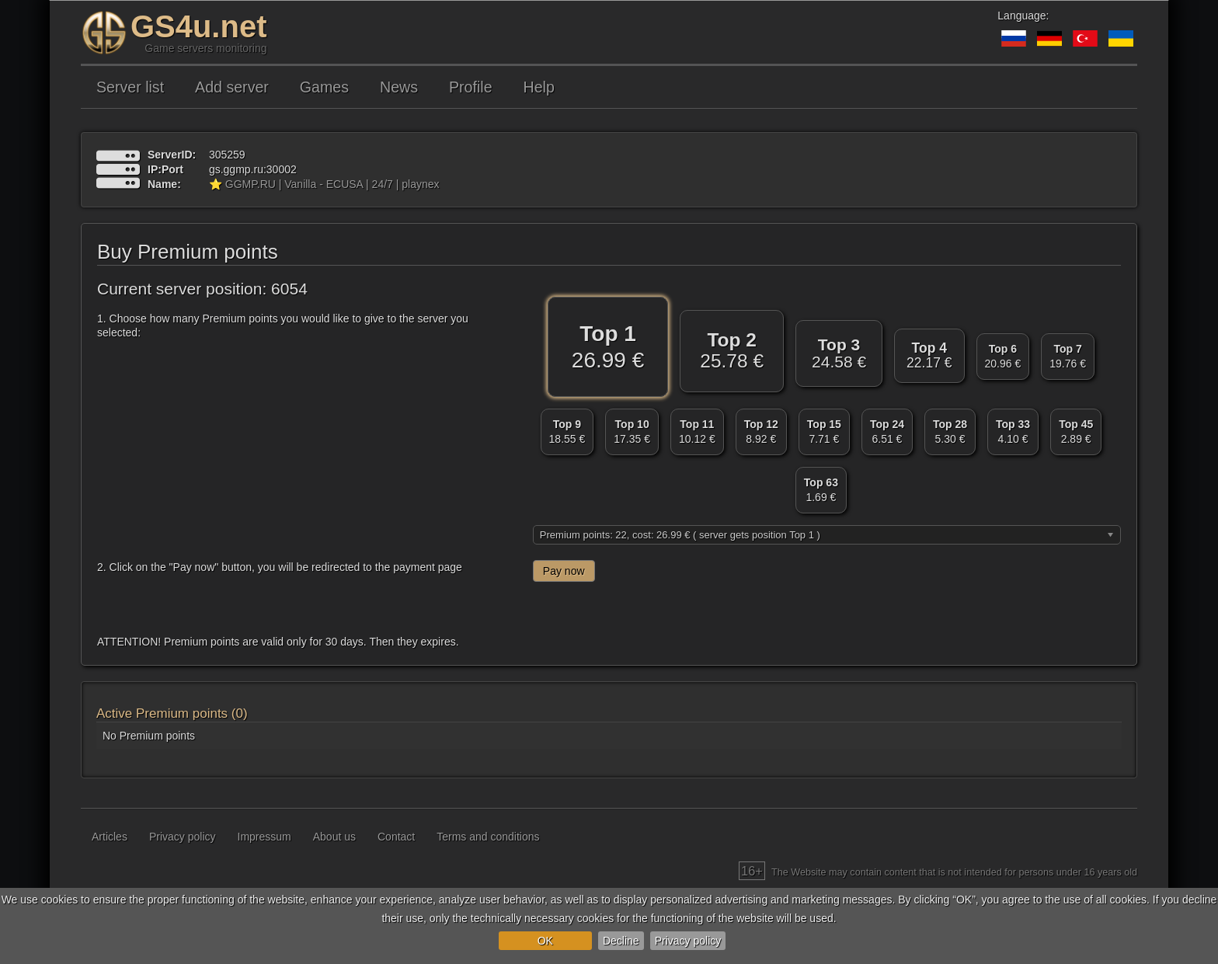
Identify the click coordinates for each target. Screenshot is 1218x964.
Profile (470, 87)
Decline (621, 940)
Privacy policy (688, 940)
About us (334, 836)
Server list (130, 87)
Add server (232, 87)
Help (539, 87)
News (399, 87)
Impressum (264, 836)
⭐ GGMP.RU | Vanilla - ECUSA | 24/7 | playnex (324, 184)
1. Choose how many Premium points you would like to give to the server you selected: (282, 325)
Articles (109, 836)
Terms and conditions (488, 836)
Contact (396, 836)
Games (324, 87)
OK (545, 940)
